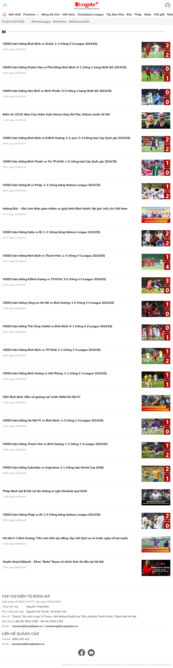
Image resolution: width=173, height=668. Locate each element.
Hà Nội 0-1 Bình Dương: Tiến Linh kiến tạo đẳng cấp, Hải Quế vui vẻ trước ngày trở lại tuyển (65, 538)
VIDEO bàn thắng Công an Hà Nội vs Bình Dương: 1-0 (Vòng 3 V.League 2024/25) (58, 302)
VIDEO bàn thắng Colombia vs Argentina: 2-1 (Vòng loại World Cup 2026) (53, 467)
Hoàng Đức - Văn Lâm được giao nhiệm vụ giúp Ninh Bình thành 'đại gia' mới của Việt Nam (65, 208)
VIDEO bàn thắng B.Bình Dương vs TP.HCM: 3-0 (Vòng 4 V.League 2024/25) (54, 279)
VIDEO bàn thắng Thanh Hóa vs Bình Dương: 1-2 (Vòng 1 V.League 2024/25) (55, 444)
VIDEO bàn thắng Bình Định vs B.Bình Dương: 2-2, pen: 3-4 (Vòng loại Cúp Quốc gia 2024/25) (66, 138)
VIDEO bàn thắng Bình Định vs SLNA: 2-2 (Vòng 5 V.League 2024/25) (50, 43)
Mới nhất (15, 14)
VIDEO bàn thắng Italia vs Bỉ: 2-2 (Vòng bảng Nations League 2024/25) (51, 232)
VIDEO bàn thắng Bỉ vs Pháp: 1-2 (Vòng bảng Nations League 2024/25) (51, 185)
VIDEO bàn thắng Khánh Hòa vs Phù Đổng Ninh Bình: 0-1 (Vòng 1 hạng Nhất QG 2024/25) (64, 67)
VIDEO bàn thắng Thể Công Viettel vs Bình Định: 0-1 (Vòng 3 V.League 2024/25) (57, 326)
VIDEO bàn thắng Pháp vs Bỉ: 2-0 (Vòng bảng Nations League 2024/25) (51, 514)
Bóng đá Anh (51, 14)
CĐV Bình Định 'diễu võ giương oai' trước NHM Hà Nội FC (41, 397)
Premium (31, 14)
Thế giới (159, 14)
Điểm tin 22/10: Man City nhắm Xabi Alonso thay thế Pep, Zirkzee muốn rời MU (56, 114)
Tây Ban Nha (115, 14)
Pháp (138, 14)
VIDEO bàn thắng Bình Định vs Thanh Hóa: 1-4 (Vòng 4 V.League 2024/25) (54, 255)
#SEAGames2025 (79, 21)
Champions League (90, 14)
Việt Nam (68, 14)
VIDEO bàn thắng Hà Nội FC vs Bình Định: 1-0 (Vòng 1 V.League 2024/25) (53, 420)
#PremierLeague (40, 21)
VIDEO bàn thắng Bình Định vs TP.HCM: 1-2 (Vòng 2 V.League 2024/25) (52, 350)
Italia (147, 14)
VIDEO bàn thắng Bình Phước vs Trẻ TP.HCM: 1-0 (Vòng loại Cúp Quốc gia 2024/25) (60, 161)
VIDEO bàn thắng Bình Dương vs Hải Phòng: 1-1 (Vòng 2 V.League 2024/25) (55, 373)
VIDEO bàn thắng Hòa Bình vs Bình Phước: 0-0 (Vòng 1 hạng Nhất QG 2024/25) (57, 91)
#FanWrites (59, 21)
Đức (129, 14)
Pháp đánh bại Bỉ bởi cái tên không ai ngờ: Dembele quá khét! (45, 491)
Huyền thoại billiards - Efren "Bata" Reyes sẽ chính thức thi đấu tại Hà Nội (53, 561)
